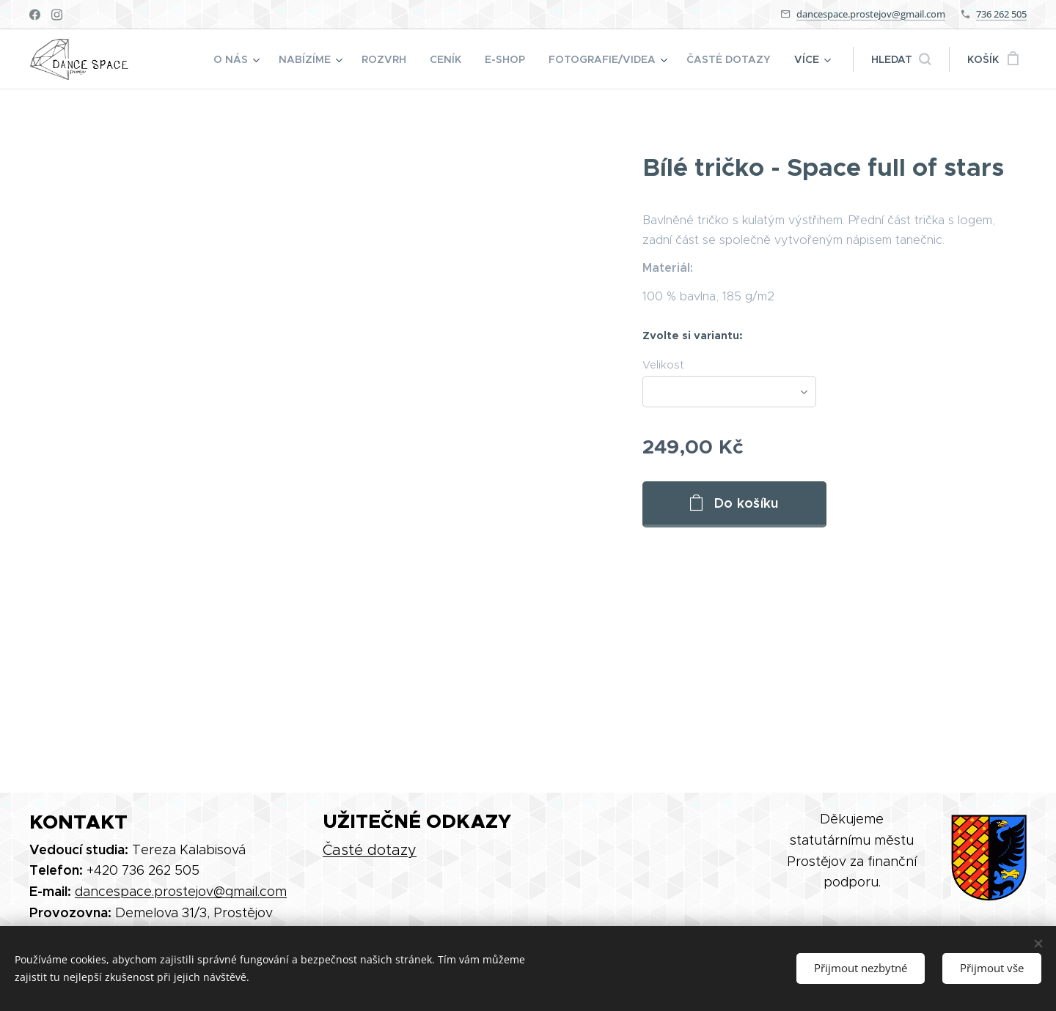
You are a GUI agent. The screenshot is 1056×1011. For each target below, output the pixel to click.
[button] (901, 59)
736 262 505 (1001, 14)
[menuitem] (238, 59)
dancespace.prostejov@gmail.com (870, 14)
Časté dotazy (370, 850)
